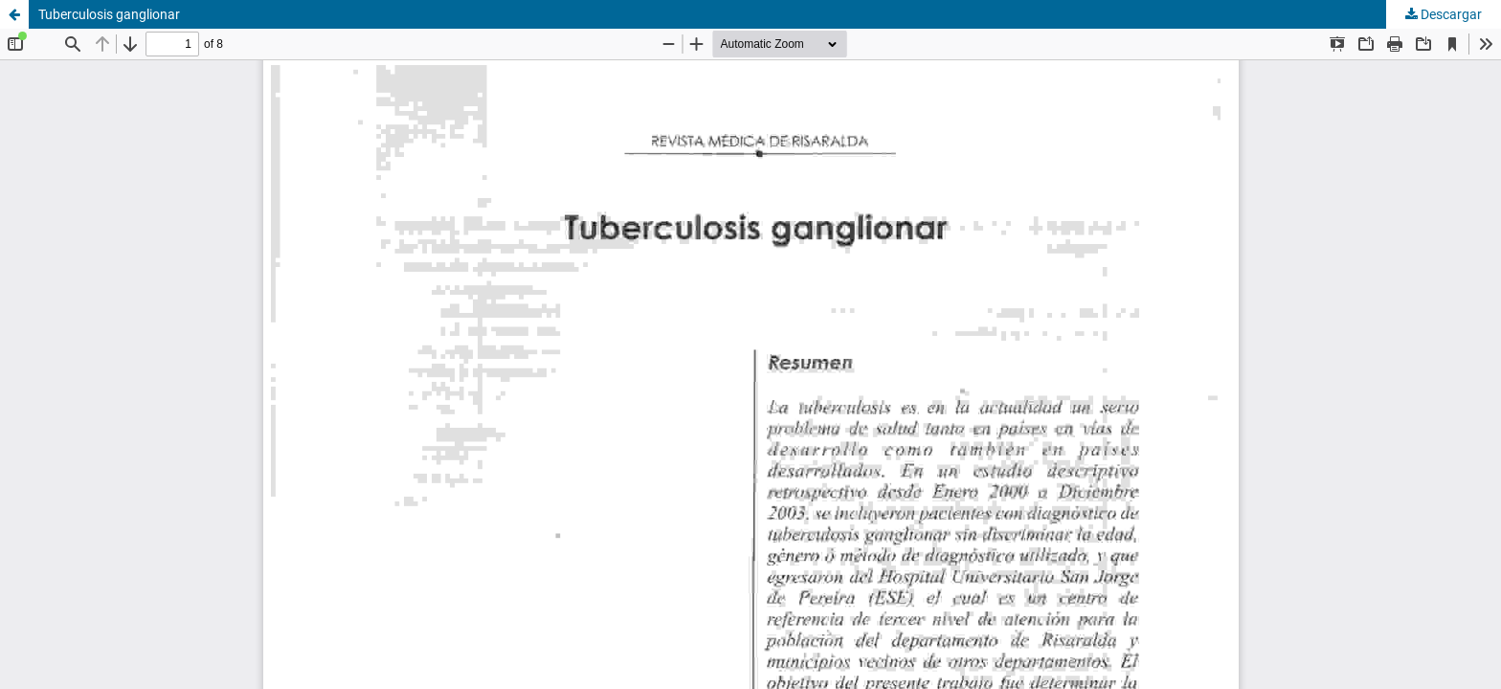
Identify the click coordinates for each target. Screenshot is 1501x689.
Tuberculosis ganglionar (109, 14)
